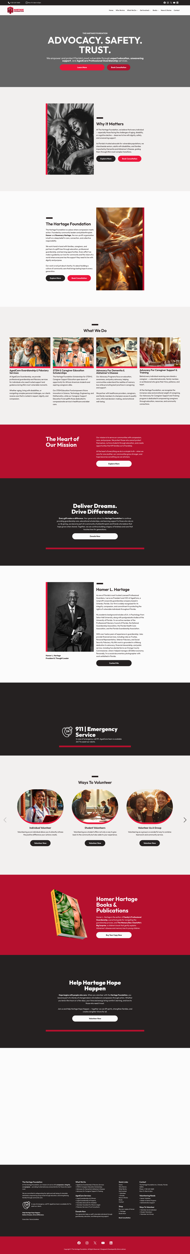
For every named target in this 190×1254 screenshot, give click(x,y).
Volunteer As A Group (147, 1214)
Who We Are (123, 1187)
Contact (121, 1202)
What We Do (123, 1189)
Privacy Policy (25, 1219)
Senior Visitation (145, 1198)
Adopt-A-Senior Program (148, 1200)
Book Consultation (118, 67)
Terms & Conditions (34, 1219)
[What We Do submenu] (137, 10)
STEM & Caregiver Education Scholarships (89, 1187)
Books (120, 1200)
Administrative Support (147, 1203)
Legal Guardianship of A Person (86, 1198)
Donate (122, 1195)
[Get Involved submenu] (149, 10)
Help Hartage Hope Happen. (31, 1213)
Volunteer (123, 1193)
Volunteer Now (40, 848)
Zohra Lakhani (121, 1249)
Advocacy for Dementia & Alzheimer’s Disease (90, 1189)
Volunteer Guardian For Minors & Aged (88, 1205)
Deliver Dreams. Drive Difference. (33, 1215)
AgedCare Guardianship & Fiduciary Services (90, 1185)
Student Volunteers (146, 1212)
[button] (185, 820)
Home (111, 10)
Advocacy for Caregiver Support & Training (89, 1191)
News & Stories (123, 1198)
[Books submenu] (158, 10)
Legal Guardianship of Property (86, 1200)
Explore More (105, 163)
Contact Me (114, 668)
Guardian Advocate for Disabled (86, 1203)
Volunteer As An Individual (148, 1210)
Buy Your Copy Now (114, 940)
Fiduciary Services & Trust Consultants (88, 1207)
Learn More (82, 67)
